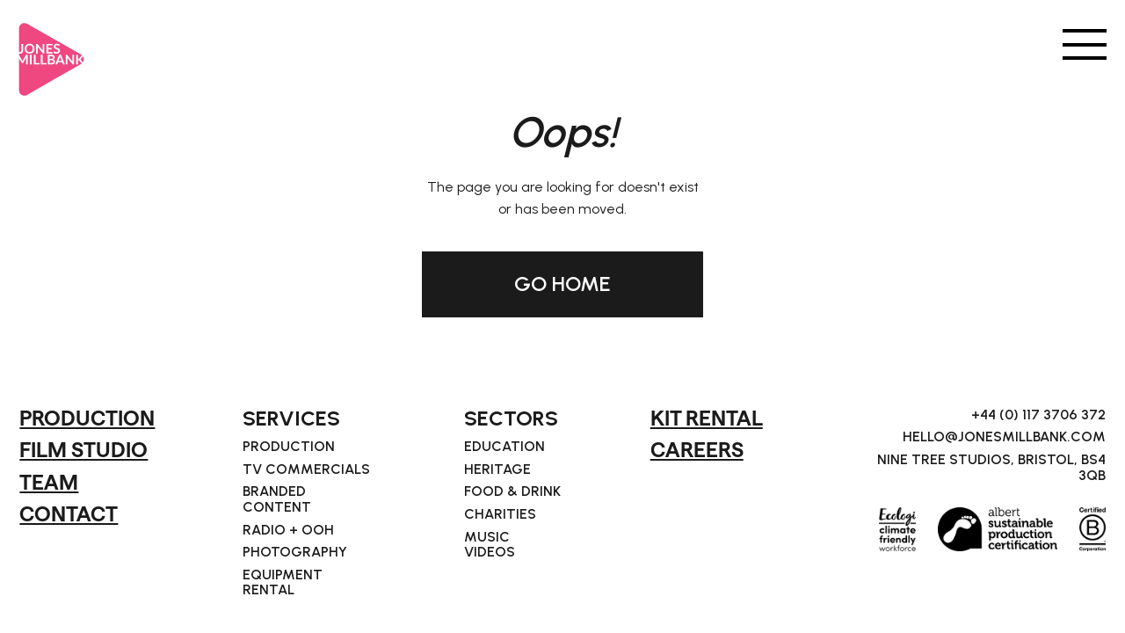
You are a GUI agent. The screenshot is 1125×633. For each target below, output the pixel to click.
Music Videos (489, 544)
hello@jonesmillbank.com (1004, 437)
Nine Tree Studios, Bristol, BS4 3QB (991, 467)
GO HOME (562, 283)
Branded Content (277, 499)
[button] (1085, 43)
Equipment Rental (283, 582)
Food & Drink (512, 491)
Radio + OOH (288, 530)
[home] (51, 52)
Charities (500, 514)
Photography (295, 552)
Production (289, 447)
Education (504, 447)
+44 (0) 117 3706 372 (1038, 415)
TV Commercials (306, 469)
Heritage (497, 469)
